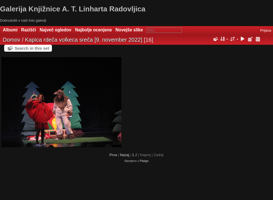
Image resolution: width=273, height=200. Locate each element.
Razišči (28, 30)
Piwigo (144, 160)
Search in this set (32, 48)
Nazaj (124, 155)
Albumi (10, 30)
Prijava (265, 30)
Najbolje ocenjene (93, 30)
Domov (11, 40)
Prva (113, 155)
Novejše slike (129, 30)
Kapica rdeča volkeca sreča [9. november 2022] (83, 40)
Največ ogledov (55, 30)
